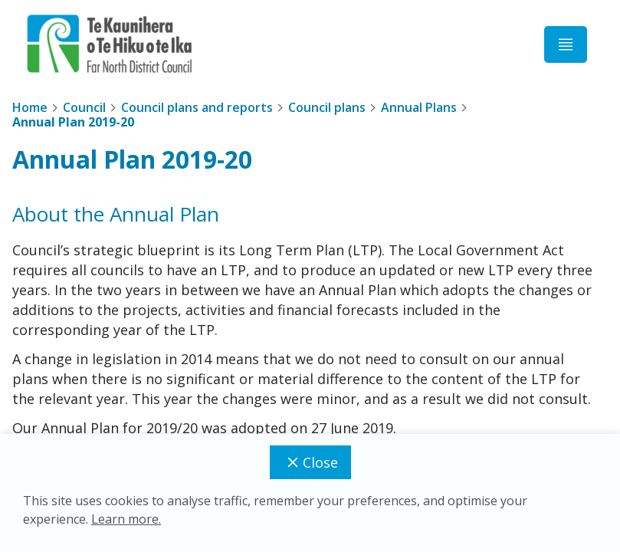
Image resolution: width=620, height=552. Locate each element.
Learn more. (126, 519)
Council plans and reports (197, 107)
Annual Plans (419, 107)
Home (30, 107)
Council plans (327, 107)
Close (310, 462)
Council (84, 107)
